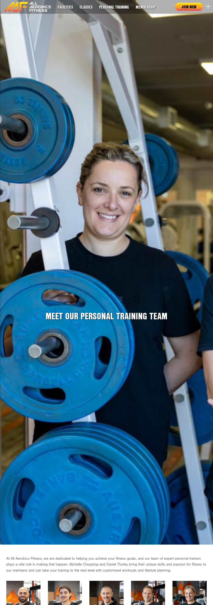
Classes (86, 7)
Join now (189, 7)
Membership (146, 7)
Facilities (65, 7)
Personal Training (114, 7)
